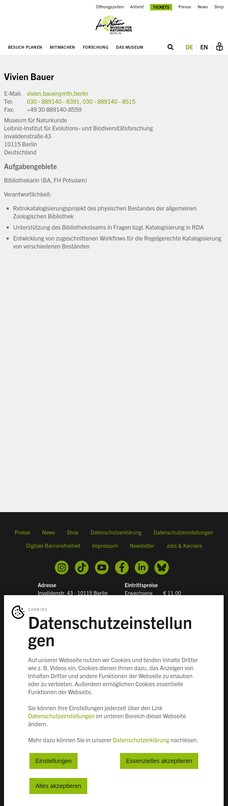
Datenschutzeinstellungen (183, 532)
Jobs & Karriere (184, 545)
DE (189, 47)
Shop (73, 532)
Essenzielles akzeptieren (159, 761)
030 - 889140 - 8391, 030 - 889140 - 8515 (81, 101)
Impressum (105, 545)
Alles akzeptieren (58, 786)
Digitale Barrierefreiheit (53, 545)
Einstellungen (53, 761)
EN (204, 47)
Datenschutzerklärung (116, 532)
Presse (22, 532)
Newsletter (142, 545)
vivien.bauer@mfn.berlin (57, 93)
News (48, 532)
